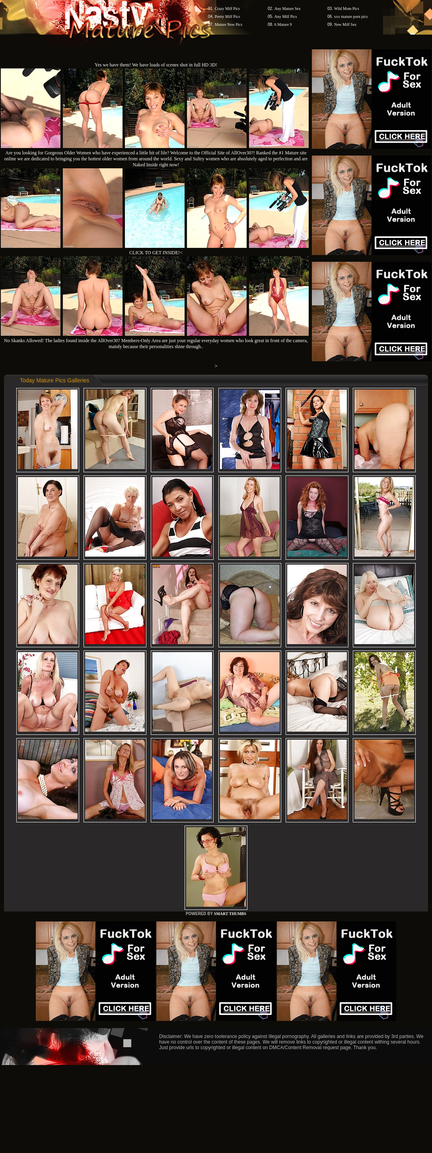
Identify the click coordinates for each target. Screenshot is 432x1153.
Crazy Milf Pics (227, 8)
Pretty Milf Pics (227, 16)
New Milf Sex (345, 24)
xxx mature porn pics (351, 16)
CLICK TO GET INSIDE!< (156, 252)
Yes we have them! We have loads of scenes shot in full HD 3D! (156, 65)
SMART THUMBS (230, 913)
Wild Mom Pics (346, 8)
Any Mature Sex (287, 8)
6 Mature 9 (283, 24)
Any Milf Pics (285, 16)
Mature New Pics (228, 24)
